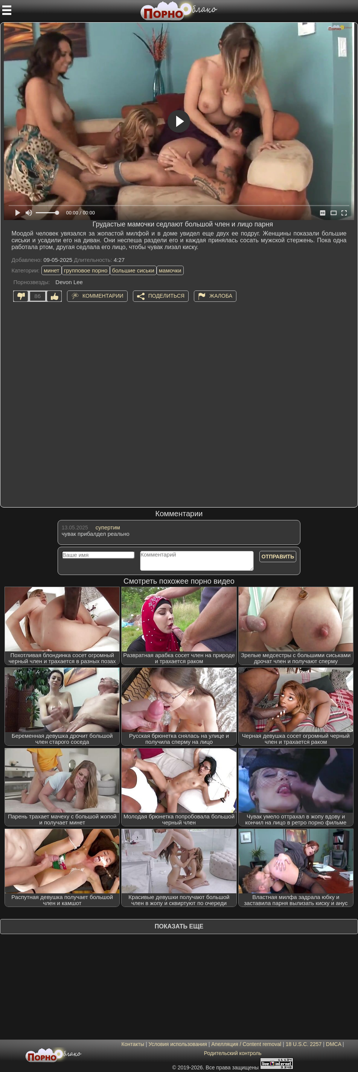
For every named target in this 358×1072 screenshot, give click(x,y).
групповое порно (86, 270)
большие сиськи (133, 270)
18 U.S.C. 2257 (304, 1044)
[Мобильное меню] (7, 10)
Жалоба (220, 295)
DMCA (333, 1044)
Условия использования (177, 1044)
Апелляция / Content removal (246, 1044)
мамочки (170, 270)
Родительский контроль (233, 1053)
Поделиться (166, 295)
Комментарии (102, 295)
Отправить (278, 557)
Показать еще (179, 926)
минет (51, 270)
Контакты (133, 1044)
